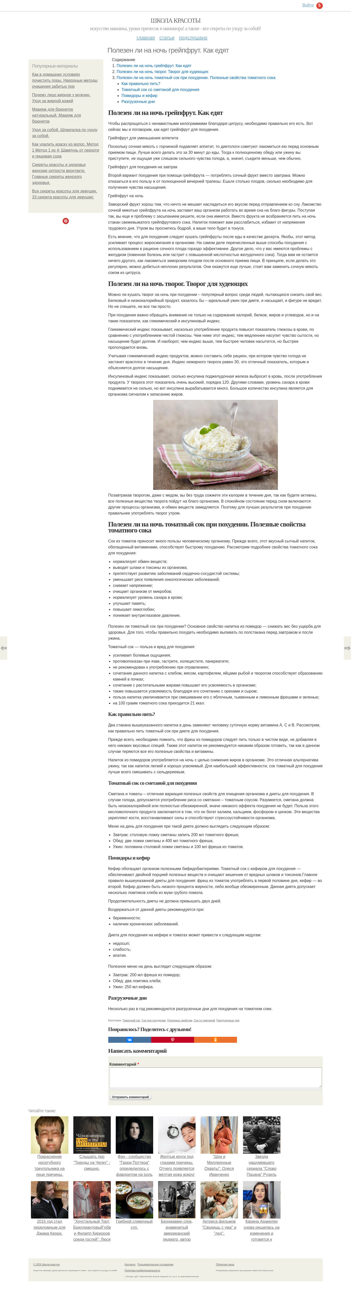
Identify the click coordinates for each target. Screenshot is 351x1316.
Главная (146, 37)
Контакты (130, 1264)
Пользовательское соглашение (155, 1264)
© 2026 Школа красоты (46, 1264)
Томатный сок (131, 1020)
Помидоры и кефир (139, 95)
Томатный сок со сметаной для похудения (160, 90)
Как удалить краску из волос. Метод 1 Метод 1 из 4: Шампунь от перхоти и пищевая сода (65, 150)
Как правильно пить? (140, 84)
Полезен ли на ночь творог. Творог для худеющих (163, 72)
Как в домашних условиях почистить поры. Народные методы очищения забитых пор (65, 80)
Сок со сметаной (204, 1020)
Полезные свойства (179, 1020)
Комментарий (124, 1064)
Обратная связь (225, 1264)
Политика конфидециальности (142, 1270)
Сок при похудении (154, 1020)
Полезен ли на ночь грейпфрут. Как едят (154, 66)
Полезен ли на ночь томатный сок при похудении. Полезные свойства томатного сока (196, 78)
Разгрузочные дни (138, 101)
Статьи (166, 37)
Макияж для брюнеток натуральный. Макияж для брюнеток (56, 115)
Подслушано (193, 37)
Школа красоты (176, 20)
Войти (308, 5)
